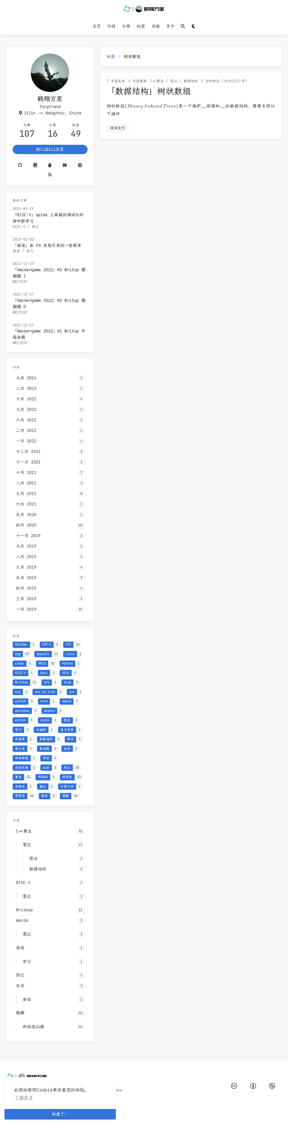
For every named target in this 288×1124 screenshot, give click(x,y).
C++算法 (157, 81)
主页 (96, 26)
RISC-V (19, 226)
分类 (126, 26)
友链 (155, 26)
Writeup (20, 281)
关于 (170, 26)
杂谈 (16, 251)
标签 (141, 26)
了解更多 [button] (24, 1098)
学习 (29, 251)
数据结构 (191, 81)
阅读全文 (117, 128)
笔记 (173, 81)
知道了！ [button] (60, 1114)
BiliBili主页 (50, 149)
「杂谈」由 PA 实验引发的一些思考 (47, 245)
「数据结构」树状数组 (149, 90)
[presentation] (151, 106)
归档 (111, 26)
